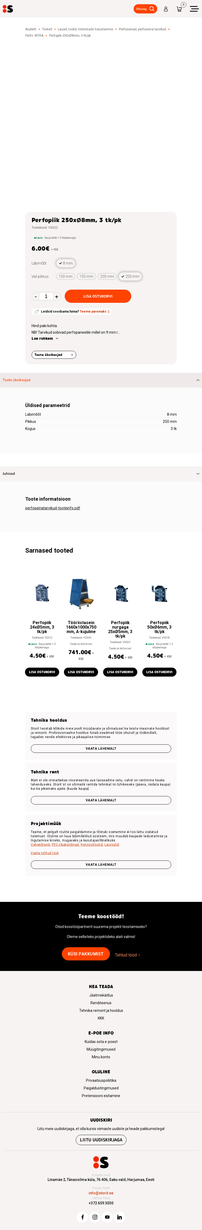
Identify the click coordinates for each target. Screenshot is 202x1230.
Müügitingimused (101, 1049)
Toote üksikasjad (48, 354)
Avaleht (30, 29)
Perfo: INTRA (34, 35)
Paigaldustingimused (101, 1088)
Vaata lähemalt (101, 748)
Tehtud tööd (126, 955)
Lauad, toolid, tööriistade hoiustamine (85, 29)
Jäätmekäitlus (101, 995)
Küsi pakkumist (86, 953)
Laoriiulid (111, 844)
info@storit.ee (101, 1193)
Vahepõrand (40, 844)
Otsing (141, 9)
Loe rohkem (42, 338)
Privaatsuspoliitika (101, 1080)
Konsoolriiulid (92, 844)
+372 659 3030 (101, 1203)
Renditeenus (101, 1003)
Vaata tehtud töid (45, 853)
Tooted (47, 29)
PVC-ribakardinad (65, 844)
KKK (101, 1018)
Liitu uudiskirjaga (101, 1140)
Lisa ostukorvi (98, 296)
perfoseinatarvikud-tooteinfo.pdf (52, 508)
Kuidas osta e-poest (101, 1042)
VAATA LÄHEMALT (101, 865)
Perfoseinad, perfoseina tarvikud (142, 29)
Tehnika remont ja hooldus (101, 1010)
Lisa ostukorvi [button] (42, 672)
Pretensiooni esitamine (101, 1096)
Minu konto (101, 1057)
